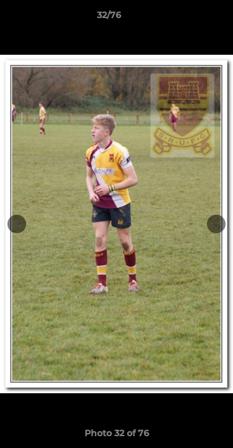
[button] (188, 18)
